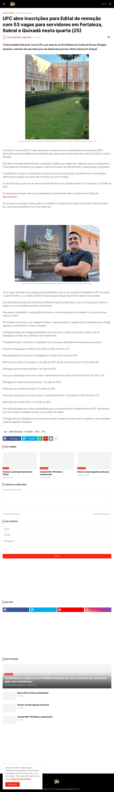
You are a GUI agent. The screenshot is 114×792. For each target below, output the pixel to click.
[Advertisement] (22, 579)
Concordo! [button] (12, 784)
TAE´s (37, 432)
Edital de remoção (24, 13)
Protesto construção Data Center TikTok (18, 473)
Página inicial (8, 13)
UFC (43, 432)
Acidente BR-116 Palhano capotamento (51, 473)
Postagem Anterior (12, 514)
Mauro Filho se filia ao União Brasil (32, 693)
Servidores (29, 432)
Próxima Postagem (102, 514)
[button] (3, 4)
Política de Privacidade (21, 779)
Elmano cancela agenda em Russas (93, 472)
